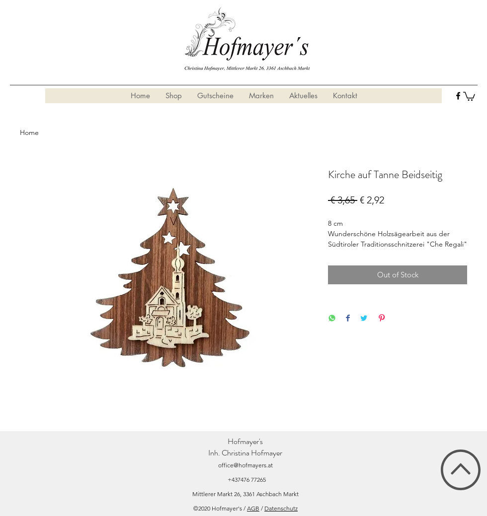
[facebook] (458, 96)
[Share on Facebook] (348, 318)
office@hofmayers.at (245, 465)
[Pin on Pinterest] (382, 318)
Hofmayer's (245, 441)
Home (29, 132)
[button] (469, 96)
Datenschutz (281, 508)
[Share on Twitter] (364, 318)
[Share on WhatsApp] (332, 318)
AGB (253, 508)
